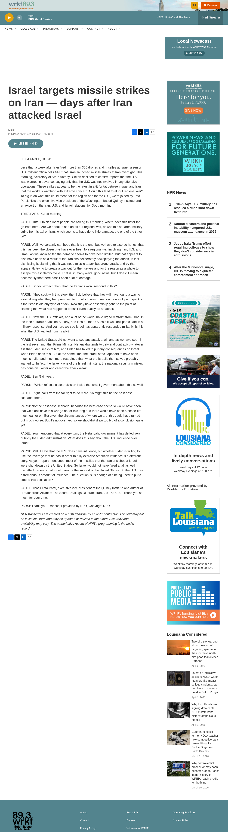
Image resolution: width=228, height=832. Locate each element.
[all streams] (210, 26)
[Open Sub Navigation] (15, 36)
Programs (51, 36)
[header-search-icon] (196, 9)
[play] (9, 26)
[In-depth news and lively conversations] (193, 429)
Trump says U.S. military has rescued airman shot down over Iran (195, 216)
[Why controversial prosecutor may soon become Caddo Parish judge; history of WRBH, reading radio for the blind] (178, 776)
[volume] (20, 26)
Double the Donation (182, 497)
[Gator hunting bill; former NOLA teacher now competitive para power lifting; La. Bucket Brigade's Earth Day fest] (178, 745)
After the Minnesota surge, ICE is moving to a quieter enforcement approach (194, 279)
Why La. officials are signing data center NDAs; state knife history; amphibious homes (204, 720)
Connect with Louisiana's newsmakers (193, 560)
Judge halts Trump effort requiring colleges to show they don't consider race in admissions (194, 257)
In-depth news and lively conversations (193, 466)
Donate (214, 9)
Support (73, 36)
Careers (131, 828)
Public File (132, 820)
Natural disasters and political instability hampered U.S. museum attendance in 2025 (196, 235)
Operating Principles (184, 820)
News (9, 36)
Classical (28, 36)
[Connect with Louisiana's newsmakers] (193, 526)
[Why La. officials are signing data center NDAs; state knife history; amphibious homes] (178, 718)
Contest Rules (181, 828)
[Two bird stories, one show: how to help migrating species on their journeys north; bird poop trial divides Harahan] (178, 655)
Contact (93, 36)
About (112, 36)
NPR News (176, 200)
